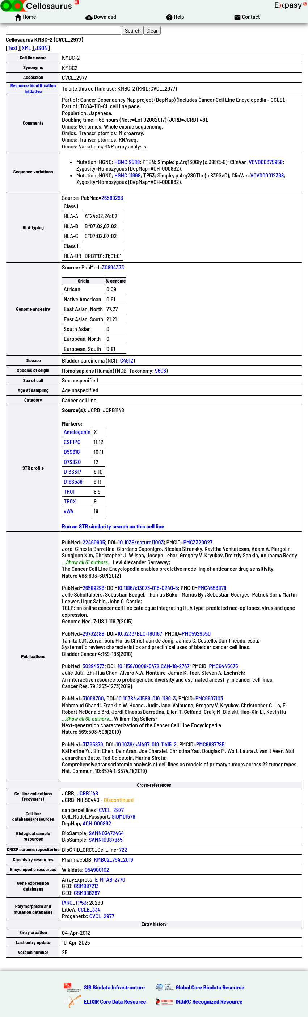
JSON (41, 47)
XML (26, 47)
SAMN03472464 (106, 832)
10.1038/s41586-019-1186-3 (146, 698)
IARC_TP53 (74, 902)
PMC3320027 (197, 542)
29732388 (93, 633)
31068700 (93, 698)
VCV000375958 (266, 161)
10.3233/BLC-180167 (139, 633)
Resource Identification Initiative (33, 88)
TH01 (69, 491)
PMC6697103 (209, 698)
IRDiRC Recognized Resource (209, 1001)
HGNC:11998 (127, 175)
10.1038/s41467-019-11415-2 (146, 744)
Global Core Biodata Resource (210, 987)
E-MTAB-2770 (110, 879)
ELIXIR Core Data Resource (115, 1001)
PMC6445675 (223, 665)
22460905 (94, 542)
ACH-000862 (97, 823)
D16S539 (73, 481)
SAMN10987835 (106, 839)
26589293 (112, 197)
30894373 (113, 267)
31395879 (93, 744)
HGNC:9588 (127, 161)
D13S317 (72, 471)
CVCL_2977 (111, 809)
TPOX (70, 501)
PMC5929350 (196, 633)
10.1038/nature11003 (141, 542)
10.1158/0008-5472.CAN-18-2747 (153, 665)
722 (123, 849)
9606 (160, 370)
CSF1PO (72, 441)
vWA (68, 510)
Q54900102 (97, 869)
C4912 (126, 360)
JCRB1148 (87, 793)
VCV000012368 (267, 175)
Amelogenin (77, 431)
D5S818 (72, 451)
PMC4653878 (212, 587)
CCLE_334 (89, 909)
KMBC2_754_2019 (113, 859)
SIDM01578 (123, 816)
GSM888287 (87, 892)
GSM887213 (86, 885)
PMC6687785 (210, 744)
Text (13, 47)
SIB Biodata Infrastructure (114, 987)
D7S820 (72, 461)
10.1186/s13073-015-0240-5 (148, 587)
